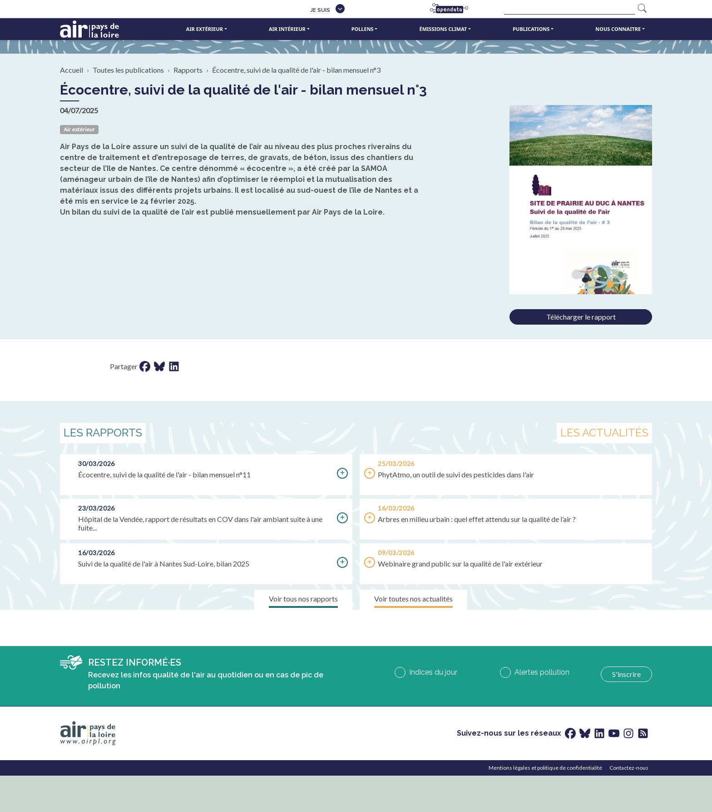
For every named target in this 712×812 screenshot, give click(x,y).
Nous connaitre (618, 28)
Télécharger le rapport (581, 316)
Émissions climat (443, 28)
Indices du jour (433, 672)
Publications (531, 28)
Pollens (362, 28)
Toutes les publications (128, 69)
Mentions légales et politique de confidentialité (545, 767)
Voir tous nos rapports (303, 598)
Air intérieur (287, 28)
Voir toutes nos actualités (413, 598)
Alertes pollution (541, 672)
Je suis (320, 10)
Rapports (188, 69)
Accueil (71, 69)
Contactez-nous (628, 767)
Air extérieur (204, 28)
